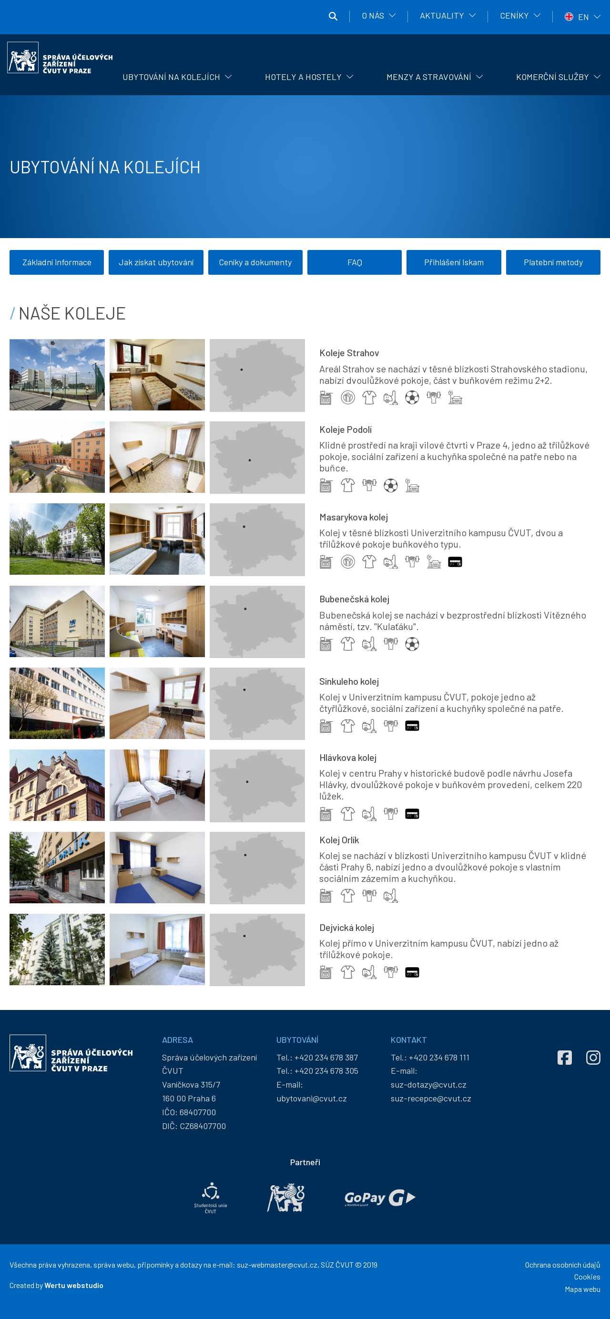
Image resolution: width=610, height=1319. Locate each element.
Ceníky (514, 15)
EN (583, 16)
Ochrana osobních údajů (562, 1268)
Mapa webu (582, 1293)
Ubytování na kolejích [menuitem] (171, 76)
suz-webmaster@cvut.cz (277, 1268)
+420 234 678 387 (326, 1061)
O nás (373, 15)
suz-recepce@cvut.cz (431, 1102)
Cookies (587, 1280)
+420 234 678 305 (326, 1074)
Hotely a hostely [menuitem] (303, 76)
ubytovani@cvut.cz (311, 1102)
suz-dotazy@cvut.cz (429, 1088)
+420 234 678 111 (439, 1061)
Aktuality (442, 15)
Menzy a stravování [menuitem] (428, 76)
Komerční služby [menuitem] (552, 76)
